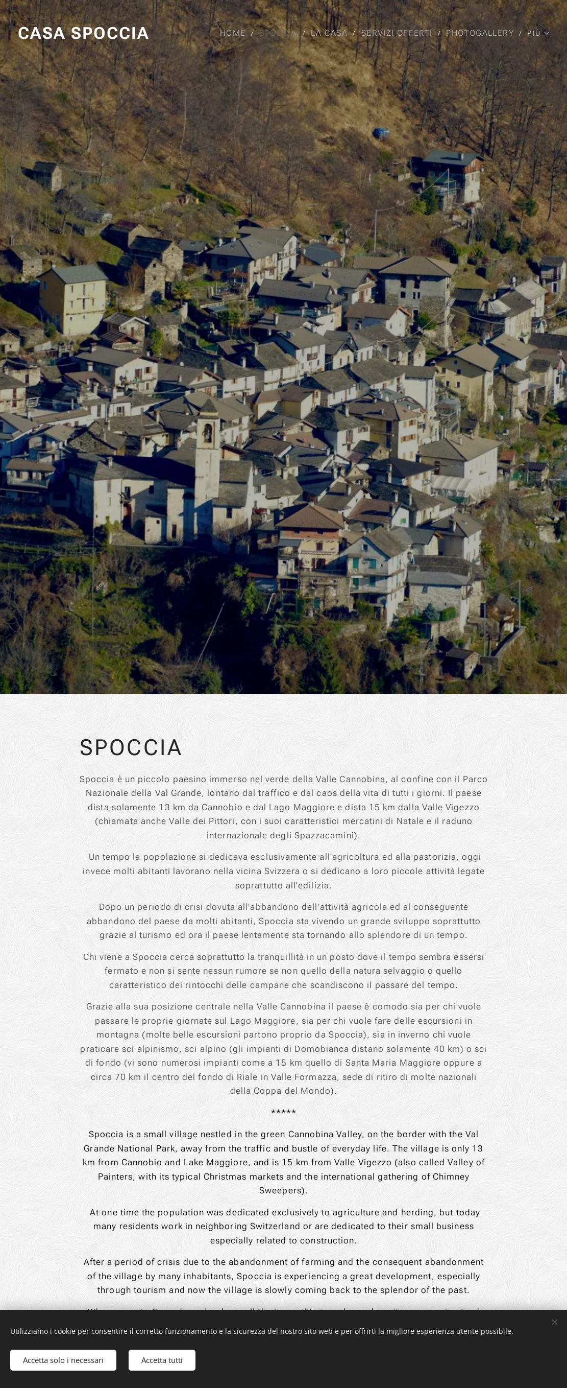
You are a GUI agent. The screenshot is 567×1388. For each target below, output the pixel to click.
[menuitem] (236, 33)
